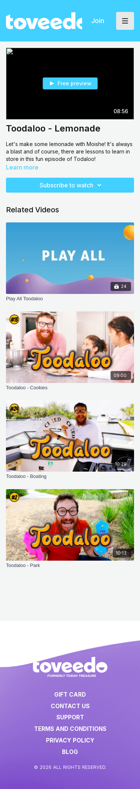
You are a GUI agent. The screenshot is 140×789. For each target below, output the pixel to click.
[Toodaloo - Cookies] (70, 388)
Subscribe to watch (72, 185)
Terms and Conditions (70, 728)
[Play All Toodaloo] (70, 298)
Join (97, 21)
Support (70, 717)
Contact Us (70, 706)
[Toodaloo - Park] (70, 565)
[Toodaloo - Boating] (70, 476)
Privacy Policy (70, 740)
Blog (70, 751)
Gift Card (70, 694)
